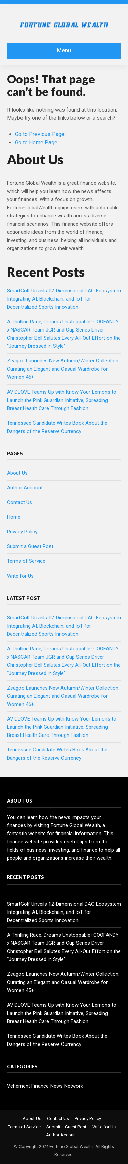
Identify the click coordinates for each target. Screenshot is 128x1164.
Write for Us (20, 576)
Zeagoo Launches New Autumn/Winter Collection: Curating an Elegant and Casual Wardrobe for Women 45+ (63, 369)
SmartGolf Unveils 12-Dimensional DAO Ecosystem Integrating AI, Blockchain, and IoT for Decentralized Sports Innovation (64, 299)
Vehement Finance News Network (45, 1086)
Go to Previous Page (40, 134)
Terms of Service (26, 561)
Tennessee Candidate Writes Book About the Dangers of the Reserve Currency (57, 1040)
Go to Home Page (36, 142)
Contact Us (19, 502)
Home (13, 517)
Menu (64, 50)
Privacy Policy (22, 532)
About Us (17, 473)
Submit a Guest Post (30, 546)
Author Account (25, 488)
